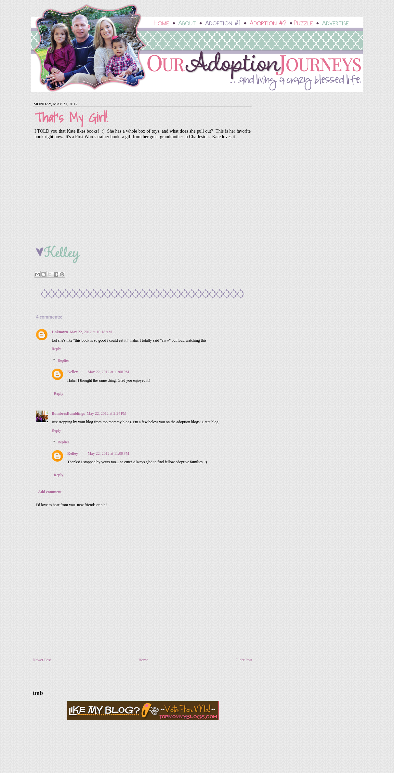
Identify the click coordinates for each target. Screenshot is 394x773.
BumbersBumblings (68, 413)
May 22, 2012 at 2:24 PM (106, 413)
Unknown (60, 332)
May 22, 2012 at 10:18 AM (91, 332)
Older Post (244, 660)
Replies (63, 360)
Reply (56, 349)
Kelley (72, 372)
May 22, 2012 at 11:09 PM (108, 453)
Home (143, 660)
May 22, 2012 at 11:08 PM (108, 372)
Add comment (49, 492)
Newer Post (42, 660)
